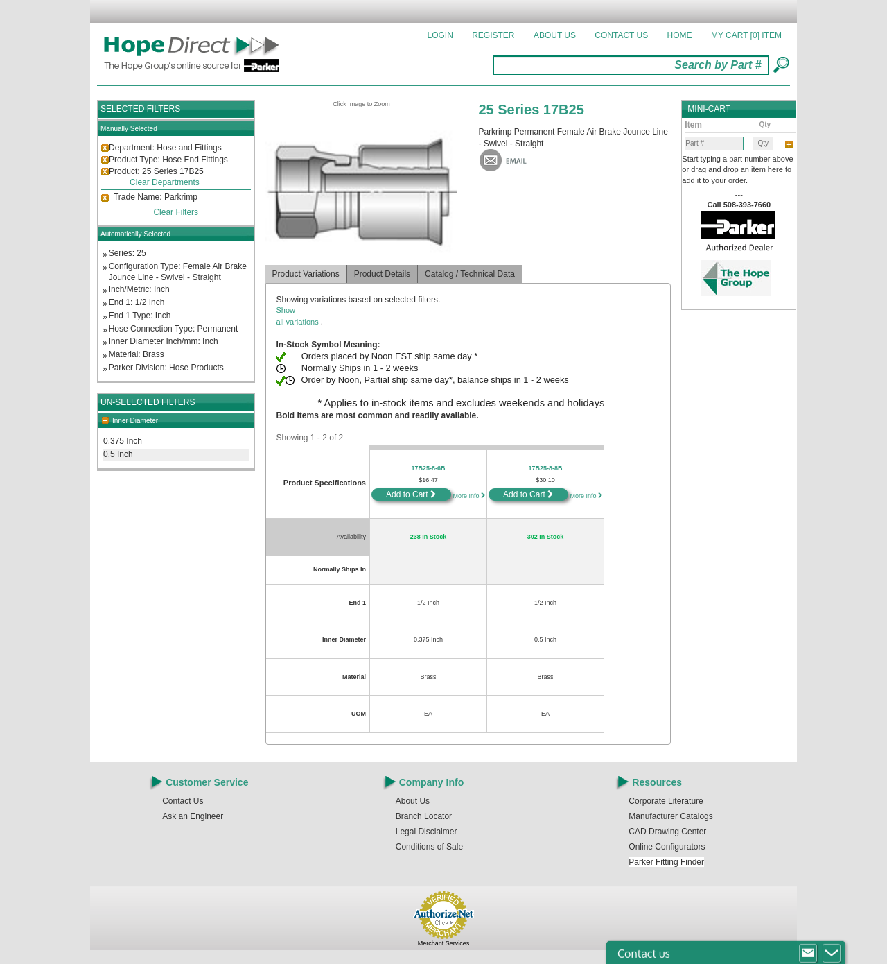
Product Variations (306, 274)
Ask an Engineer (192, 816)
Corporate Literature (666, 801)
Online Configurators (667, 847)
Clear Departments (165, 182)
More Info (468, 495)
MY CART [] (746, 35)
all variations (468, 315)
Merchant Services (444, 943)
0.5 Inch (118, 454)
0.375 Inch (122, 441)
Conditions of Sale (429, 847)
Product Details (382, 274)
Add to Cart (411, 494)
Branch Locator (424, 816)
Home (679, 35)
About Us (555, 35)
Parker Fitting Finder (666, 862)
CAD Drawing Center (667, 831)
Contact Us (621, 35)
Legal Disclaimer (426, 831)
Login (440, 35)
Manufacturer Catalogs (670, 816)
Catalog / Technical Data (470, 274)
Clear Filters (175, 212)
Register (493, 35)
